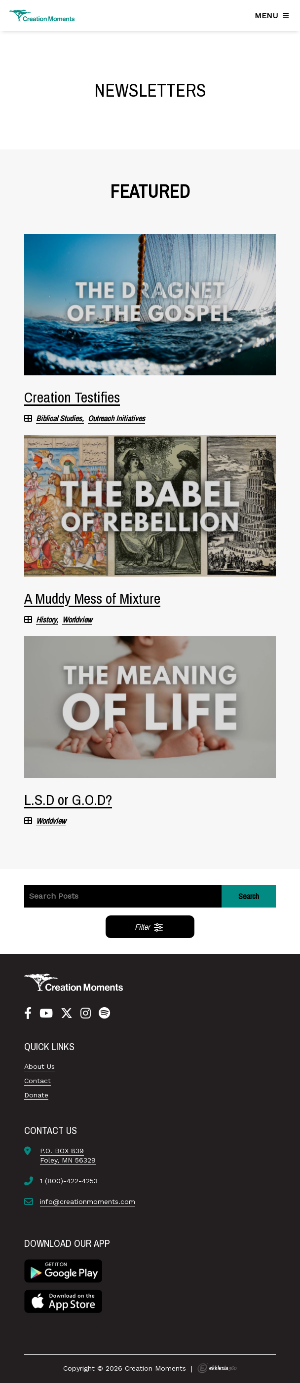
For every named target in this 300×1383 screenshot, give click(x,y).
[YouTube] (46, 1013)
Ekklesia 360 (217, 1368)
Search (248, 896)
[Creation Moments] (41, 15)
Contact (37, 1081)
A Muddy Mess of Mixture (92, 598)
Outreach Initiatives (116, 418)
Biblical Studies (59, 418)
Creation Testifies (72, 397)
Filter (149, 926)
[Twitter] (67, 1013)
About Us (39, 1066)
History (46, 619)
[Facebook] (28, 1013)
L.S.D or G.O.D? (68, 799)
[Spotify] (104, 1013)
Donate (36, 1095)
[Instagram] (85, 1013)
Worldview (77, 619)
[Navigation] (274, 16)
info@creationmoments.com (87, 1201)
